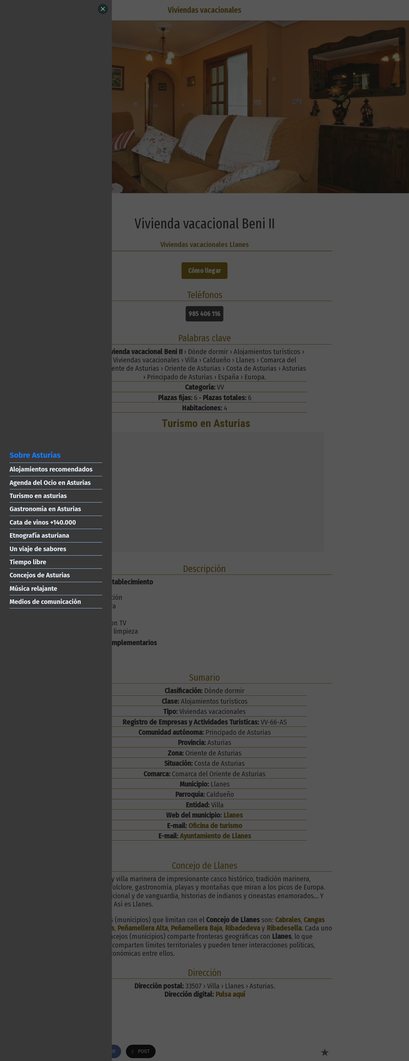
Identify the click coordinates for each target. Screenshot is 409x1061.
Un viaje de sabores (38, 549)
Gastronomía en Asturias (45, 509)
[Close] (103, 9)
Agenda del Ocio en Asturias (50, 483)
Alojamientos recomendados (51, 469)
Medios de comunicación (45, 602)
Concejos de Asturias (40, 575)
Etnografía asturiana (39, 535)
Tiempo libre (28, 562)
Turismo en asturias (38, 496)
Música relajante (33, 588)
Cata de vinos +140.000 (43, 522)
